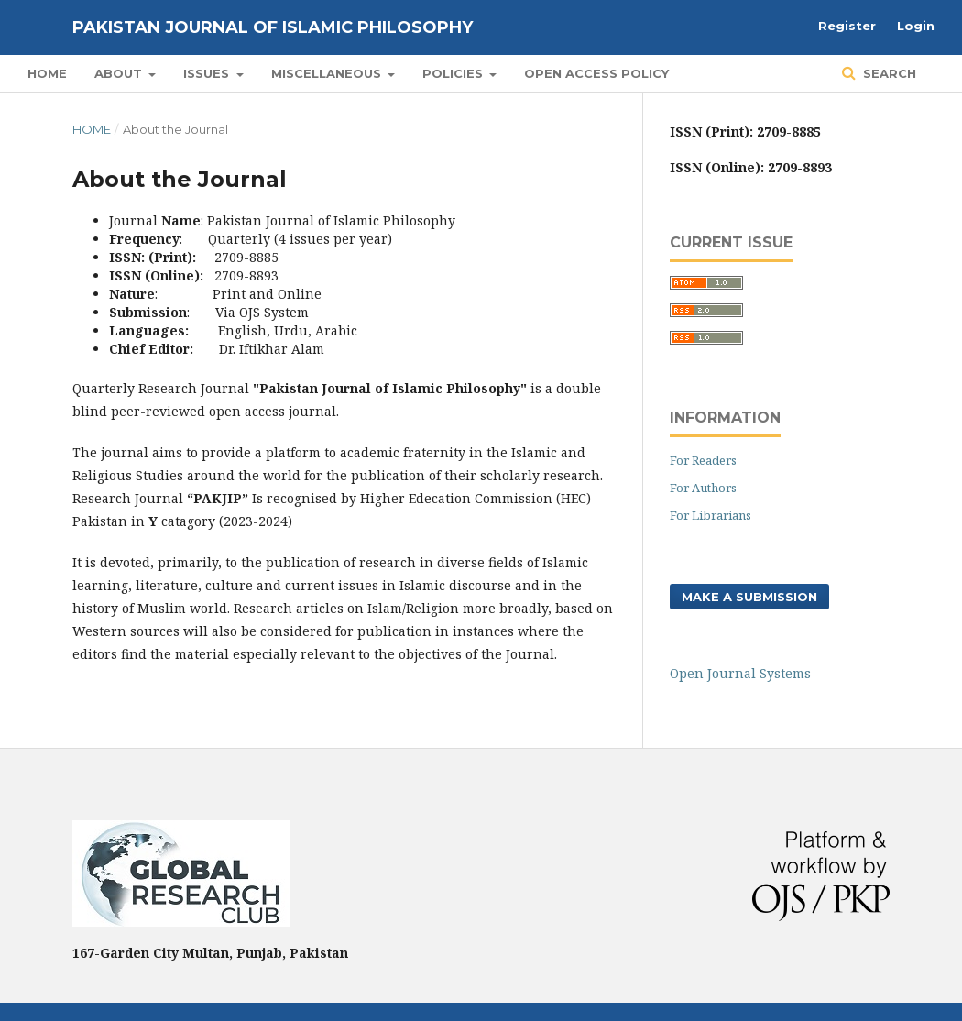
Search (887, 73)
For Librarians (710, 515)
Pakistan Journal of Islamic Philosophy (272, 27)
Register (847, 25)
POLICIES (454, 73)
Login (916, 25)
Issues (208, 73)
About (120, 73)
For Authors (703, 487)
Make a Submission (749, 596)
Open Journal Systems (740, 673)
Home (47, 73)
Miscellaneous (328, 73)
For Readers (703, 460)
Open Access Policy (596, 73)
